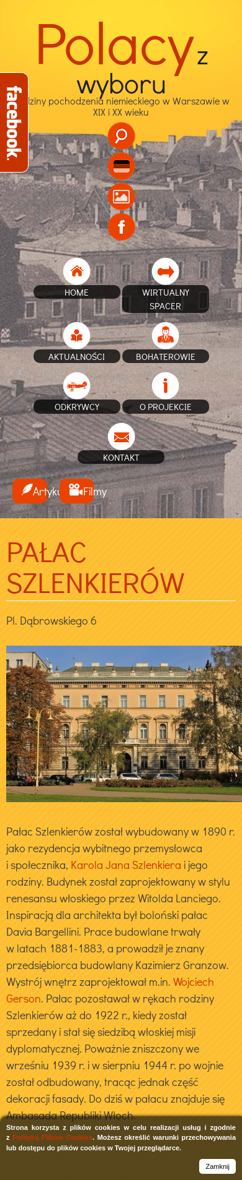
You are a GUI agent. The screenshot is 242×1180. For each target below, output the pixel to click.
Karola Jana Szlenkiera (126, 864)
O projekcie (166, 406)
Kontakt (121, 457)
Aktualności (76, 356)
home (77, 292)
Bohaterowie (165, 356)
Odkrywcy (77, 406)
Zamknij (217, 1166)
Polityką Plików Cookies (52, 1137)
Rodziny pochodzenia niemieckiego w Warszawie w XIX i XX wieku (121, 86)
